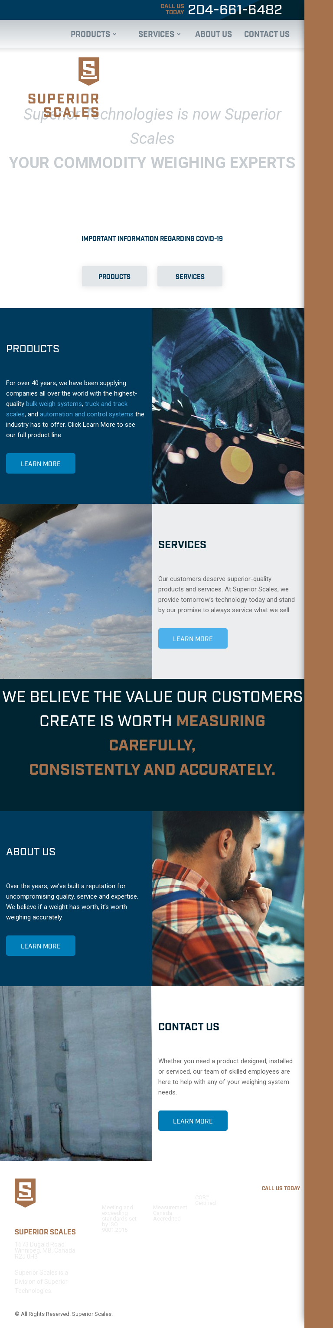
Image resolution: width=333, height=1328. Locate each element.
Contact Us (267, 34)
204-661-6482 (220, 10)
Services (159, 34)
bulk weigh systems (54, 404)
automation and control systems (87, 414)
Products (94, 34)
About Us (213, 34)
